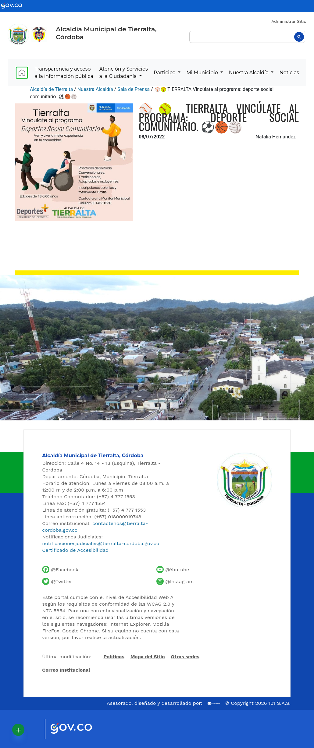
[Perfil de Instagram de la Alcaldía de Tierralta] (175, 581)
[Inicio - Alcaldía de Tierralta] (18, 34)
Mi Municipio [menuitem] (203, 72)
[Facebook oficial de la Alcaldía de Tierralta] (60, 569)
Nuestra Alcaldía (95, 89)
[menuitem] (21, 72)
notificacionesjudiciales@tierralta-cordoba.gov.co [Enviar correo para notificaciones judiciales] (100, 543)
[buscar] (247, 36)
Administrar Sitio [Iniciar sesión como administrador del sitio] (288, 21)
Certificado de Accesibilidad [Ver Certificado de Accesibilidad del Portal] (75, 550)
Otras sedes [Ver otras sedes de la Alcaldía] (185, 656)
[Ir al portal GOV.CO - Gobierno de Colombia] (15, 6)
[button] (18, 730)
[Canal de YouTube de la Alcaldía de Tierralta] (172, 569)
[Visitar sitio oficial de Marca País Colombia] (32, 728)
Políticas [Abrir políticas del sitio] (114, 657)
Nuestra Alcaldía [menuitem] (249, 72)
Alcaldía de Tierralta (51, 89)
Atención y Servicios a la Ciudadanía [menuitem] (123, 72)
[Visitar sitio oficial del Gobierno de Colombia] (78, 729)
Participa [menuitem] (165, 72)
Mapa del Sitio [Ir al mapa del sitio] (147, 656)
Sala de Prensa (133, 89)
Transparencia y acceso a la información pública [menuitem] (63, 72)
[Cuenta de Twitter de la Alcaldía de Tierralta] (57, 581)
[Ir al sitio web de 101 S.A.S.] (213, 703)
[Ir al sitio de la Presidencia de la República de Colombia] (39, 34)
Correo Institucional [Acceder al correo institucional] (66, 670)
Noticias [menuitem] (289, 72)
